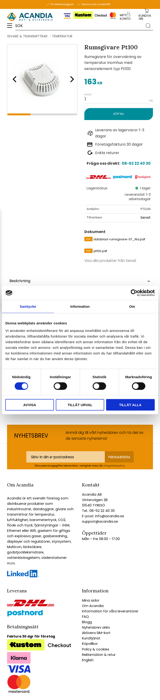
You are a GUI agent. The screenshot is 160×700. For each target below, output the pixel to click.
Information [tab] (80, 306)
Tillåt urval (79, 405)
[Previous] (14, 79)
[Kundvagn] (145, 17)
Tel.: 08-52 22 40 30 (98, 510)
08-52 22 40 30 (136, 163)
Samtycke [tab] (28, 306)
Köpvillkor (90, 643)
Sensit (145, 217)
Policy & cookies (95, 649)
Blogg (87, 622)
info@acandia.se (109, 516)
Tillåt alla (130, 405)
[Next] (70, 79)
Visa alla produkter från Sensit (110, 260)
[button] (11, 27)
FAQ (85, 616)
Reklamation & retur (99, 654)
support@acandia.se (100, 521)
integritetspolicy (114, 465)
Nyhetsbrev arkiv (96, 627)
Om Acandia (93, 605)
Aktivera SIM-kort (96, 632)
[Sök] (148, 25)
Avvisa (29, 405)
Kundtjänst (91, 638)
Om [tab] (132, 306)
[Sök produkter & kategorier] (79, 25)
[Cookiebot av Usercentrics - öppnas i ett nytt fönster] (134, 292)
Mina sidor (90, 600)
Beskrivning (19, 281)
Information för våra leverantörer (110, 611)
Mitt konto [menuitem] (125, 17)
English (88, 660)
